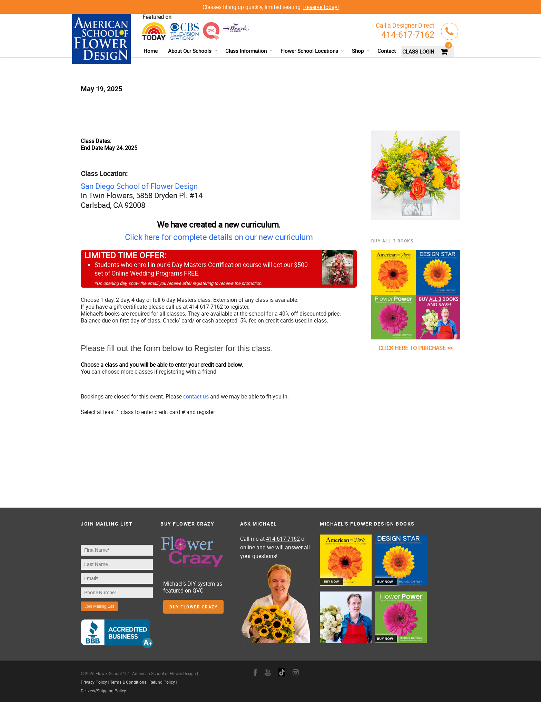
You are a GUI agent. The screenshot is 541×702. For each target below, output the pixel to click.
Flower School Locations (312, 50)
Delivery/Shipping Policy (103, 690)
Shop (361, 50)
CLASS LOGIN (418, 51)
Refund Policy (162, 682)
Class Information (249, 50)
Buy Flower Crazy (193, 606)
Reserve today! (321, 7)
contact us (196, 396)
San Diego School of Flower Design (139, 186)
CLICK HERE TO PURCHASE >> (415, 348)
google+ (281, 672)
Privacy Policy (94, 682)
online (247, 547)
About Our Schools (193, 50)
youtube (268, 672)
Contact (386, 50)
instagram (295, 672)
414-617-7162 (407, 34)
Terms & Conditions (128, 682)
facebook (255, 672)
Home (151, 50)
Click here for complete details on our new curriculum (219, 236)
